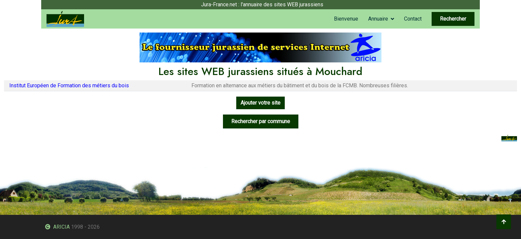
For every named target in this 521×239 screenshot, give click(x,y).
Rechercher (453, 19)
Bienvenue (346, 19)
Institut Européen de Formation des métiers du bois (69, 85)
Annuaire (378, 19)
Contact (413, 19)
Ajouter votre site (260, 103)
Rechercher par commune (260, 121)
